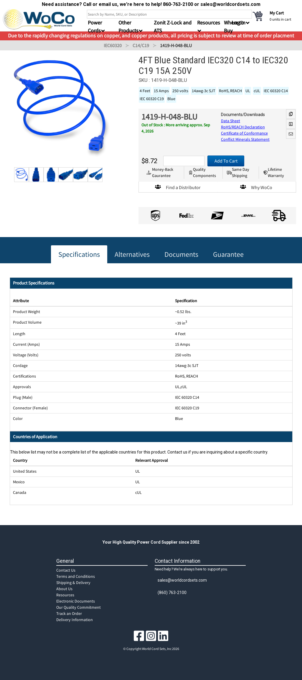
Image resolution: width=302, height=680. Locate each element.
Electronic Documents (75, 601)
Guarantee (228, 254)
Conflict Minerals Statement (245, 139)
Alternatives (132, 254)
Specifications (79, 254)
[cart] (275, 16)
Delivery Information (74, 619)
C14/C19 (141, 45)
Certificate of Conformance (244, 133)
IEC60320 (113, 45)
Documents (181, 254)
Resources (65, 595)
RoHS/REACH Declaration (243, 127)
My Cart (277, 13)
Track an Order (69, 613)
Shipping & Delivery (73, 582)
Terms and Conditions (75, 576)
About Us (64, 588)
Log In (238, 22)
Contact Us (65, 570)
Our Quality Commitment (78, 607)
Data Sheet (230, 120)
